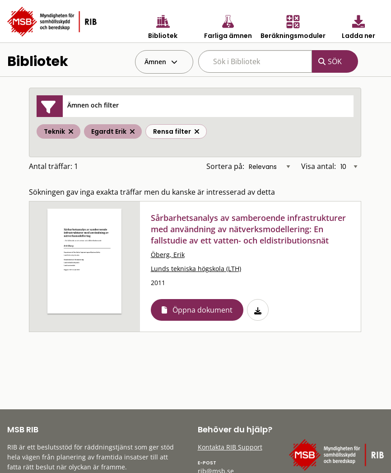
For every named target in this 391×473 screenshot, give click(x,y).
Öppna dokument (202, 310)
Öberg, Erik (168, 254)
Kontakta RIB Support (230, 447)
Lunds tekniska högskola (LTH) (196, 268)
